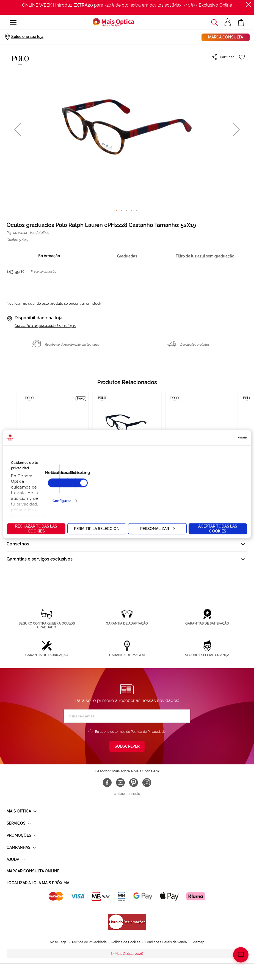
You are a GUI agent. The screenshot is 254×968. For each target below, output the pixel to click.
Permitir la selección (97, 528)
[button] (18, 129)
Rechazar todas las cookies (36, 528)
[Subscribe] (127, 746)
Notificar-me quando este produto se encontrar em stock (54, 303)
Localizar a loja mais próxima (38, 883)
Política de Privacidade (148, 732)
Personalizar (157, 528)
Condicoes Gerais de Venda (166, 942)
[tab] (49, 256)
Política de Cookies (125, 942)
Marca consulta (225, 37)
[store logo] (113, 22)
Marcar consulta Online (33, 871)
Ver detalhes (39, 233)
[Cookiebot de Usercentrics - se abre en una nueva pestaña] (223, 438)
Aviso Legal (58, 942)
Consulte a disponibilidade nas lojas (45, 325)
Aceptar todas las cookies (217, 528)
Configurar (62, 501)
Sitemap (198, 942)
